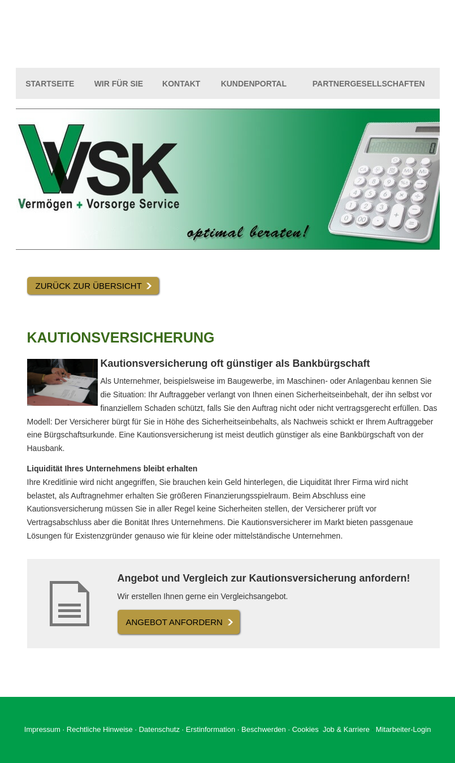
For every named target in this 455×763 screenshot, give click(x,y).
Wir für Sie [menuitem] (118, 83)
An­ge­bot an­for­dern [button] (174, 622)
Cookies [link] (305, 729)
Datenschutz (159, 729)
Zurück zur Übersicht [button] (89, 286)
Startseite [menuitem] (49, 83)
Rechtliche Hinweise (100, 729)
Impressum (42, 729)
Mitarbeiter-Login (403, 729)
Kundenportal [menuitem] (254, 83)
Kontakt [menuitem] (181, 83)
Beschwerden (263, 729)
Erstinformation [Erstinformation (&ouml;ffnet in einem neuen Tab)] (210, 729)
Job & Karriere (347, 729)
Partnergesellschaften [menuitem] (369, 83)
